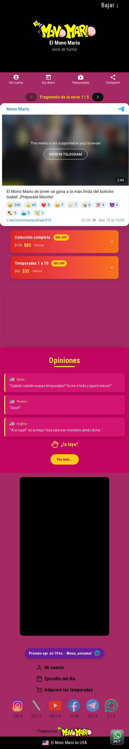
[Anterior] (31, 97)
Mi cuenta (50, 667)
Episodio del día (55, 679)
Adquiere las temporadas (64, 690)
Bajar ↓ (110, 5)
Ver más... (65, 459)
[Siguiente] (98, 97)
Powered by (64, 731)
